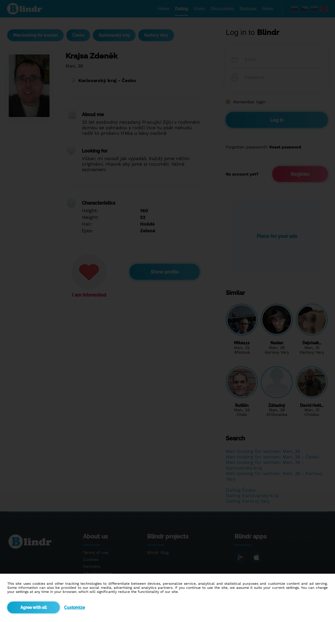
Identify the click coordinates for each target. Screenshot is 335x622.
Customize (74, 607)
